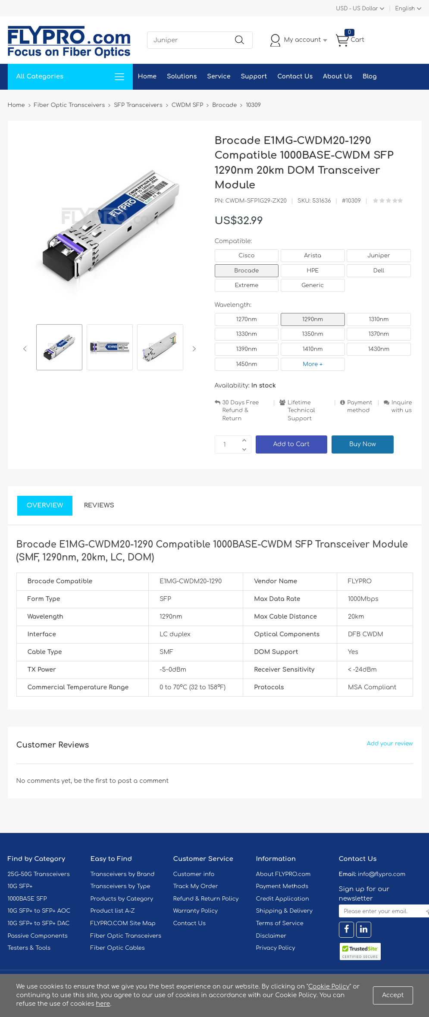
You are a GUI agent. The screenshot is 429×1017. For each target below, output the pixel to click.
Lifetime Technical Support (301, 411)
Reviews (99, 505)
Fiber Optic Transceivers (126, 936)
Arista (312, 256)
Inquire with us (401, 407)
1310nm (379, 319)
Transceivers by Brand (123, 874)
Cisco (246, 256)
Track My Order (195, 886)
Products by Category (122, 899)
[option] (59, 348)
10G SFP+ (20, 886)
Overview (45, 505)
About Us (337, 76)
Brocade (246, 271)
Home (147, 76)
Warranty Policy (195, 911)
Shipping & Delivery (284, 911)
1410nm (313, 349)
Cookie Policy (329, 986)
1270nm (246, 319)
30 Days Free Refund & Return (240, 411)
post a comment (143, 781)
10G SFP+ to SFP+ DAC (39, 923)
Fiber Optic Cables (118, 948)
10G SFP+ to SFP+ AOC (39, 911)
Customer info (194, 874)
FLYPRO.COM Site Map (123, 923)
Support (254, 76)
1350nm (312, 334)
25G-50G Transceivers (39, 874)
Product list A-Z (113, 911)
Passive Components (38, 936)
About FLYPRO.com (283, 874)
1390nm (246, 349)
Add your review (390, 744)
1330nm (246, 334)
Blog (370, 76)
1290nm (312, 319)
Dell (378, 271)
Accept (393, 995)
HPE (313, 271)
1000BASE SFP (27, 899)
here (103, 1004)
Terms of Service (280, 923)
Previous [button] (26, 349)
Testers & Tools (29, 948)
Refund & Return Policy (206, 899)
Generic (312, 285)
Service (218, 76)
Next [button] (192, 349)
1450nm (246, 364)
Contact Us (295, 76)
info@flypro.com (382, 874)
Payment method (359, 407)
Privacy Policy (275, 948)
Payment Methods (282, 886)
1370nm (379, 334)
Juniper (378, 256)
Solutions (182, 76)
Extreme (247, 285)
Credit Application (282, 899)
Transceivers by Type (120, 886)
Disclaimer (271, 936)
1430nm (378, 349)
